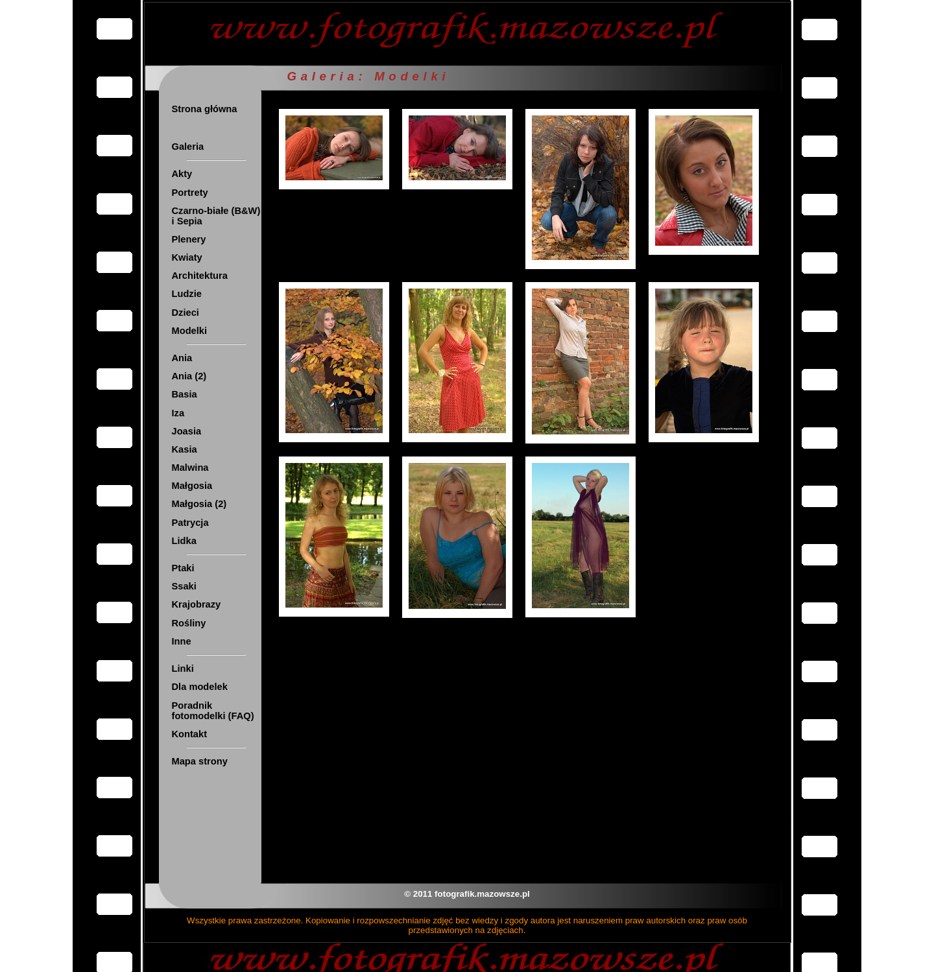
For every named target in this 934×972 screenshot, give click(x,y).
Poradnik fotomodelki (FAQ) (213, 710)
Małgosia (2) (199, 504)
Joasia (187, 431)
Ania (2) (189, 376)
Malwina (190, 467)
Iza (178, 413)
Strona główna (204, 109)
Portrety (190, 192)
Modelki (190, 331)
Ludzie (187, 294)
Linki (183, 668)
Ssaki (184, 586)
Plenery (189, 239)
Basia (184, 394)
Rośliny (189, 623)
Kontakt (190, 734)
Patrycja (190, 522)
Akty (182, 174)
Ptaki (183, 568)
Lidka (184, 541)
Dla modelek (200, 687)
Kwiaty (187, 257)
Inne (181, 641)
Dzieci (185, 312)
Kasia (184, 449)
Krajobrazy (196, 604)
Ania (182, 358)
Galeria (188, 146)
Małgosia (192, 485)
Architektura (200, 275)
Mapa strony (200, 761)
